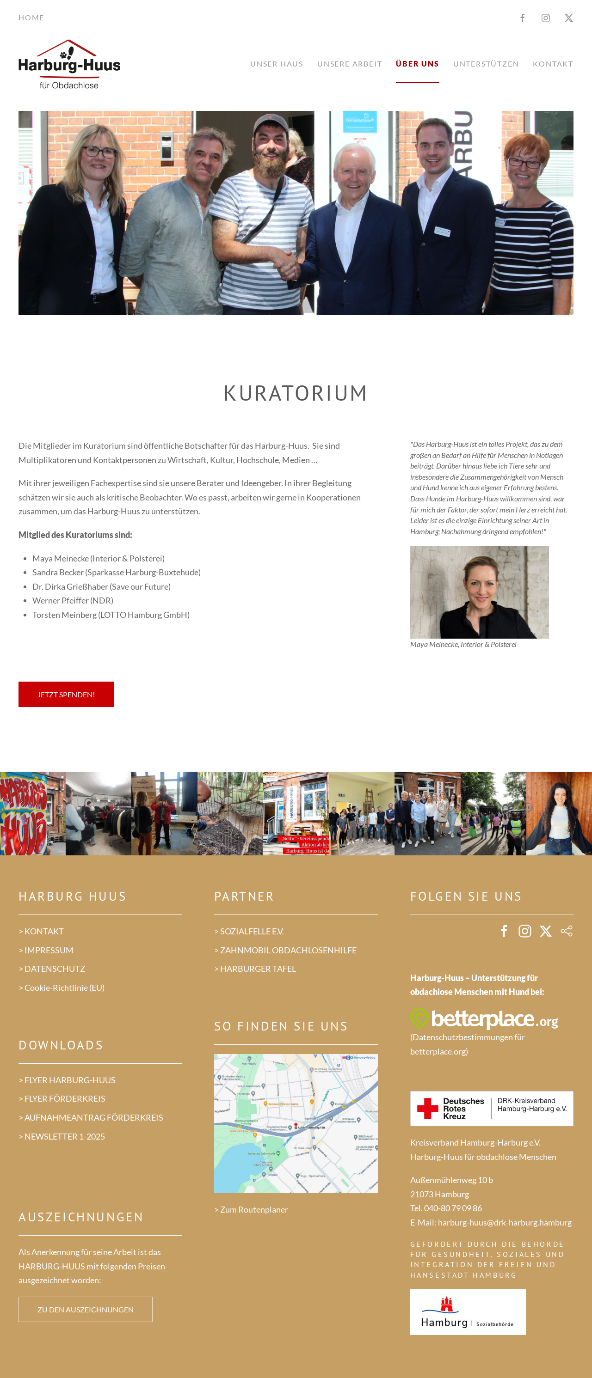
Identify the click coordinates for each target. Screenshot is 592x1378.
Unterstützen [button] (486, 63)
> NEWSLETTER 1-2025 (61, 1136)
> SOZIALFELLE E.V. (249, 931)
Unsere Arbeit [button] (349, 63)
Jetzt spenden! (66, 694)
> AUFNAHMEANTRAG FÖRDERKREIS (90, 1117)
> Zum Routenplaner (251, 1209)
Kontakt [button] (553, 63)
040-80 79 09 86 (453, 1208)
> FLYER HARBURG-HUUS (67, 1080)
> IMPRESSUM (46, 950)
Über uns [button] (417, 63)
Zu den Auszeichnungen (85, 1309)
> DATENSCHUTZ (51, 968)
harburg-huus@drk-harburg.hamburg (505, 1222)
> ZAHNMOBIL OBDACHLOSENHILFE (285, 950)
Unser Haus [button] (276, 63)
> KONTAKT (41, 931)
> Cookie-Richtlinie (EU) (61, 987)
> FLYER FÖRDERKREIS (61, 1098)
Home (31, 17)
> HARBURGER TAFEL (255, 968)
